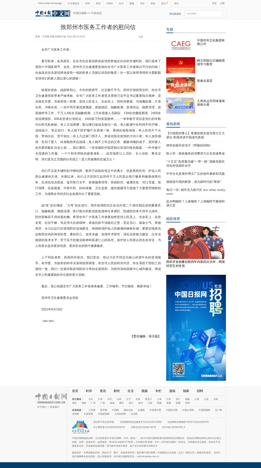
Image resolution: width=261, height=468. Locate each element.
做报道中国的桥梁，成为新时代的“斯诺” (193, 181)
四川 (131, 403)
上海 (159, 399)
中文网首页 (73, 3)
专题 (169, 29)
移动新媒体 (175, 14)
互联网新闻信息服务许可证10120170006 (141, 422)
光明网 (75, 414)
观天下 (164, 3)
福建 (187, 399)
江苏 (168, 399)
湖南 (83, 403)
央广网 (218, 410)
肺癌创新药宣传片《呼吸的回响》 (189, 145)
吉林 (138, 399)
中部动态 (96, 13)
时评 (87, 3)
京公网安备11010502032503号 (109, 427)
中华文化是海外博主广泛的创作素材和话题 (195, 173)
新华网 (103, 410)
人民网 (91, 410)
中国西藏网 (204, 410)
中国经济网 (171, 410)
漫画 (172, 391)
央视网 (141, 410)
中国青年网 (155, 410)
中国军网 (88, 414)
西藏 (159, 403)
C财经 (110, 3)
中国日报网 (79, 13)
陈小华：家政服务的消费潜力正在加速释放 (195, 153)
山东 (206, 399)
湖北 (74, 403)
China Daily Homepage (50, 3)
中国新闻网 (103, 414)
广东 (93, 403)
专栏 (142, 3)
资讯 (98, 3)
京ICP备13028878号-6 (173, 427)
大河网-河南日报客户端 (54, 36)
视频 (131, 3)
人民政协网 (120, 414)
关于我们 (41, 407)
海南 (112, 403)
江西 (197, 399)
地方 (176, 3)
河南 (215, 399)
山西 (119, 399)
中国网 (115, 410)
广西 (102, 403)
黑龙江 (148, 399)
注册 (222, 3)
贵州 (140, 403)
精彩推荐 (173, 219)
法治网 (134, 414)
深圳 (187, 403)
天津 (100, 399)
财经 (117, 391)
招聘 (200, 391)
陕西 (168, 403)
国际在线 (128, 410)
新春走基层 (204, 80)
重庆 (121, 403)
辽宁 (128, 399)
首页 (75, 391)
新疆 (178, 403)
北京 (90, 399)
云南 (150, 403)
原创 (153, 3)
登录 (214, 3)
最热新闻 (173, 124)
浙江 (178, 399)
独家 (186, 391)
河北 (109, 399)
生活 (121, 3)
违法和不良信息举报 (103, 422)
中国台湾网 (188, 410)
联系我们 (54, 407)
